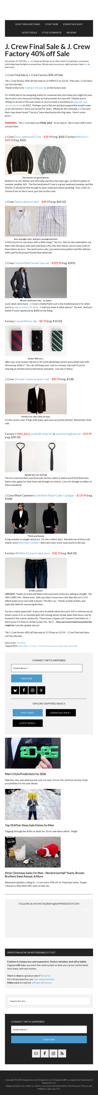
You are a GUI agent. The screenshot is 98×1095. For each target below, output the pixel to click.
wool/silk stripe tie (42, 433)
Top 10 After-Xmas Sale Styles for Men (29, 825)
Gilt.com (51, 1085)
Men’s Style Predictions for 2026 (25, 774)
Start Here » (27, 712)
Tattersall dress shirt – (32, 201)
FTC (58, 1085)
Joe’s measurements (43, 976)
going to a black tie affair (25, 307)
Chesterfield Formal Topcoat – (37, 263)
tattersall (72, 646)
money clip (57, 646)
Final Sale (23, 646)
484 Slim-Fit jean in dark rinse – (38, 553)
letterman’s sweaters (29, 542)
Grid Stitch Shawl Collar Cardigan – (61, 495)
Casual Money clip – (30, 321)
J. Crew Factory (43, 646)
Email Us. (46, 972)
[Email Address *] (46, 668)
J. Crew (31, 646)
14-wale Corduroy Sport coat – (37, 379)
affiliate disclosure (42, 979)
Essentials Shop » (60, 712)
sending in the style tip (35, 87)
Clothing (21, 642)
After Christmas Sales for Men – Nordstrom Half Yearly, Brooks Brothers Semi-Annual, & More (45, 874)
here (85, 64)
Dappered (49, 10)
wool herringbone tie (68, 433)
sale (65, 646)
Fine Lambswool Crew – (33, 136)
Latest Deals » (27, 723)
